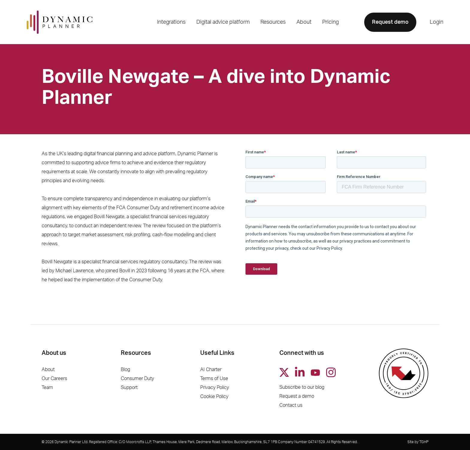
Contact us (290, 405)
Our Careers (54, 378)
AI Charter (211, 369)
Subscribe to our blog (301, 387)
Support (129, 387)
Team (47, 387)
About (48, 369)
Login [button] (436, 22)
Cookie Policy (214, 396)
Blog (125, 369)
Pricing (330, 22)
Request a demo (296, 396)
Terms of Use (214, 378)
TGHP (423, 442)
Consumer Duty (137, 378)
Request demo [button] (390, 22)
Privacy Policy (214, 387)
